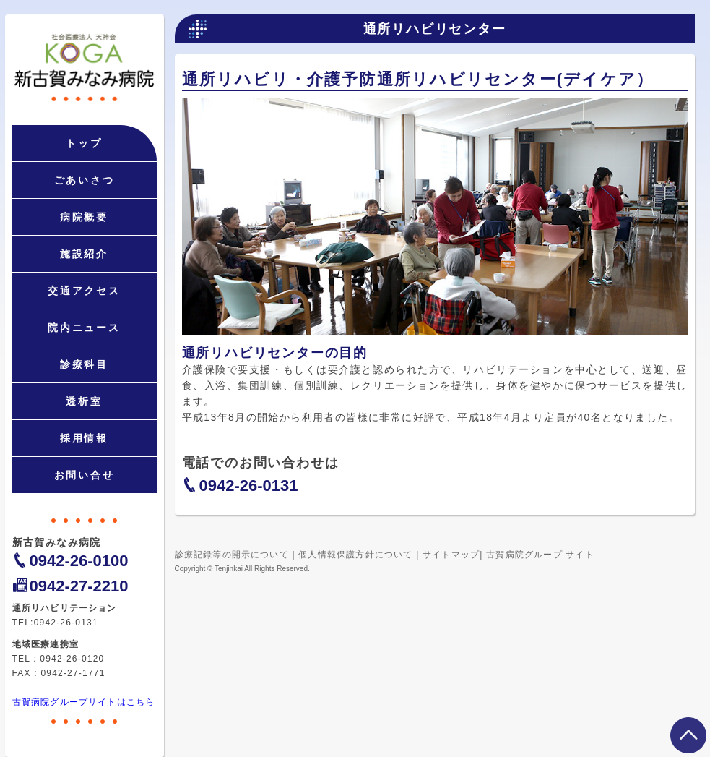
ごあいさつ (84, 180)
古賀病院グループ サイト (540, 554)
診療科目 (84, 364)
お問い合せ (84, 475)
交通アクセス (84, 290)
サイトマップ (451, 554)
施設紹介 (84, 254)
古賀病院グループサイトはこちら (83, 702)
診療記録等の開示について (232, 554)
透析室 (84, 401)
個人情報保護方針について (355, 554)
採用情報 (84, 438)
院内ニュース (84, 327)
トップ (84, 143)
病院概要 (84, 217)
